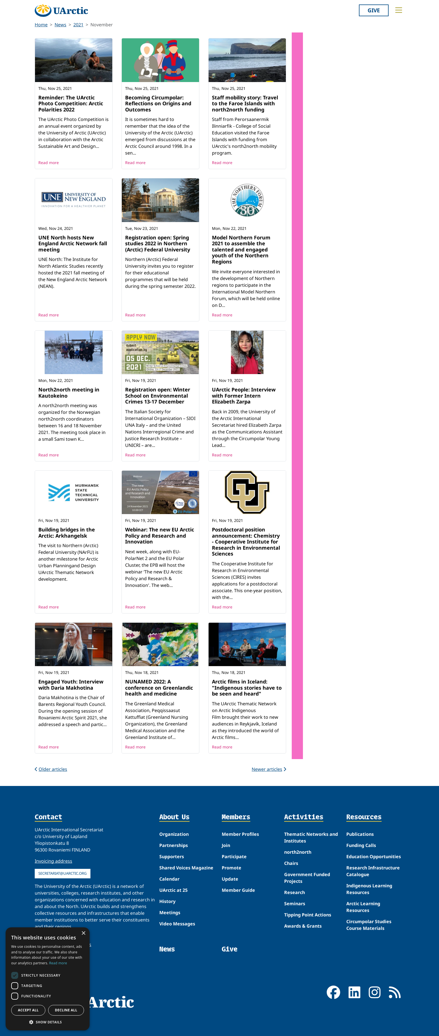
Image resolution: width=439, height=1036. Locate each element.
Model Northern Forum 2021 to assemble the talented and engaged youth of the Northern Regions (241, 249)
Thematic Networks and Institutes (311, 837)
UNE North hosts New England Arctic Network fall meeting (72, 243)
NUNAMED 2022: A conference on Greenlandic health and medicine (159, 687)
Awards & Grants (303, 926)
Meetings (169, 912)
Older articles (51, 769)
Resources (364, 817)
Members (236, 817)
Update (230, 879)
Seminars (294, 903)
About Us (174, 817)
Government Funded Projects (307, 877)
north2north (297, 852)
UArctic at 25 (173, 890)
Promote (231, 868)
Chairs (291, 863)
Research (294, 892)
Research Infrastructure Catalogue (373, 871)
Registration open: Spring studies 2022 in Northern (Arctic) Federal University (157, 243)
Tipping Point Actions (307, 915)
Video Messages (177, 924)
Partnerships (173, 845)
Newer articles (269, 769)
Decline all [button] (66, 1010)
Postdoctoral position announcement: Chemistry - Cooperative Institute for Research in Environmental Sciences (246, 541)
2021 (78, 25)
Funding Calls (361, 845)
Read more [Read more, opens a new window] (58, 963)
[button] (47, 1022)
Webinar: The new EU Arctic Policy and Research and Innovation (159, 535)
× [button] (83, 933)
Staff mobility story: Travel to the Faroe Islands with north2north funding (245, 103)
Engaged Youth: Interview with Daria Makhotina (70, 684)
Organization (174, 834)
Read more (48, 162)
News (60, 25)
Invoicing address (53, 861)
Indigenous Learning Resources (369, 889)
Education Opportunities (373, 856)
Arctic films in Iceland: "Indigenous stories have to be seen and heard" (247, 687)
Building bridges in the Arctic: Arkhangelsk (66, 532)
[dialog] (48, 978)
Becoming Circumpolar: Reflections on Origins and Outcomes (158, 103)
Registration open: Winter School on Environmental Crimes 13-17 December (157, 395)
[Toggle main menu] (398, 10)
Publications (360, 834)
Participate (234, 856)
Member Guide (238, 890)
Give (374, 10)
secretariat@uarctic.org (62, 873)
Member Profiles (240, 834)
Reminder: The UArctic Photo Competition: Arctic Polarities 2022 (70, 103)
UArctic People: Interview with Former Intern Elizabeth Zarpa (243, 395)
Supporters (171, 856)
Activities (303, 817)
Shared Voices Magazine (186, 868)
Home (41, 25)
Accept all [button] (28, 1010)
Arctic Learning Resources (363, 906)
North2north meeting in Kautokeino (68, 392)
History (167, 901)
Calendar (169, 879)
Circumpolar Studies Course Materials (368, 924)
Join (226, 845)
